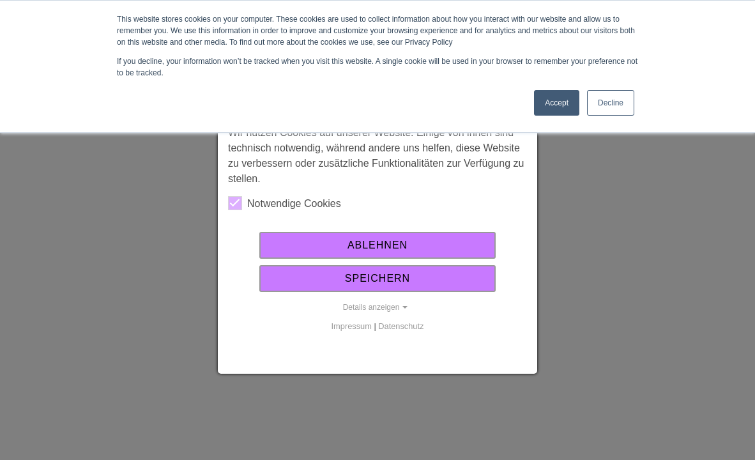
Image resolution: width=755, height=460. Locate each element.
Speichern (377, 278)
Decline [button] (610, 102)
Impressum (352, 326)
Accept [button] (556, 102)
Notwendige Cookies (284, 203)
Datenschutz (400, 326)
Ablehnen (377, 245)
